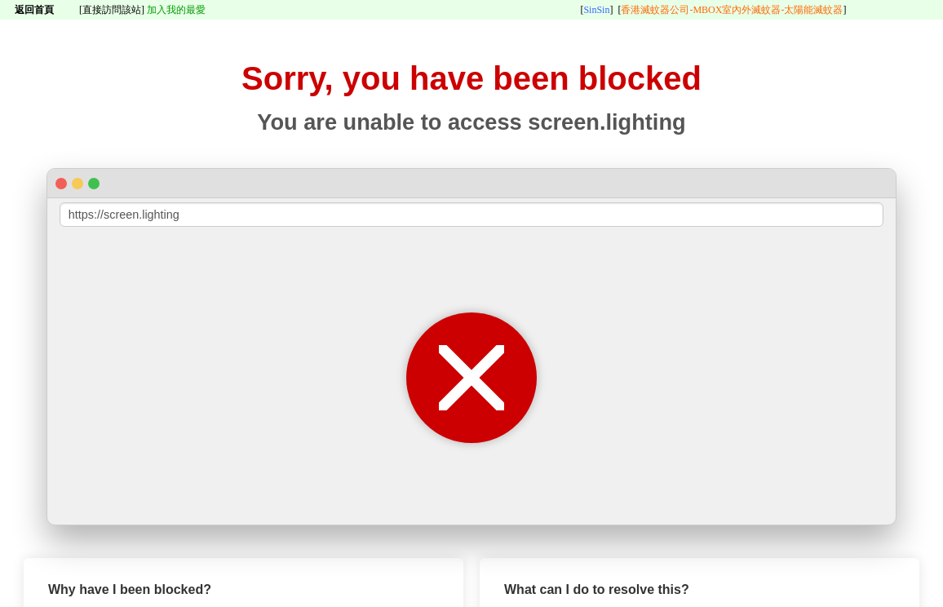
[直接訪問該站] (111, 10)
